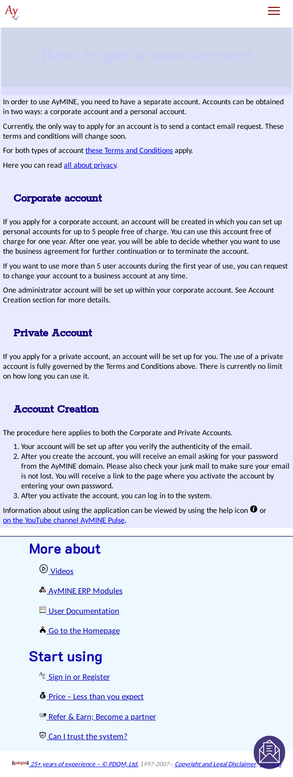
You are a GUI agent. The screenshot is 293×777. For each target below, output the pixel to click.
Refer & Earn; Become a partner (97, 717)
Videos (56, 572)
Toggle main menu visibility (274, 7)
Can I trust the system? (83, 737)
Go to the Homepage (79, 631)
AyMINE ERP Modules (81, 591)
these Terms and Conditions (129, 151)
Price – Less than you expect (91, 697)
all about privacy (90, 166)
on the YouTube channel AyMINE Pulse (64, 521)
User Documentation (79, 611)
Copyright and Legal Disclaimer (215, 764)
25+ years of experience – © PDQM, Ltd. (75, 764)
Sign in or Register (74, 677)
